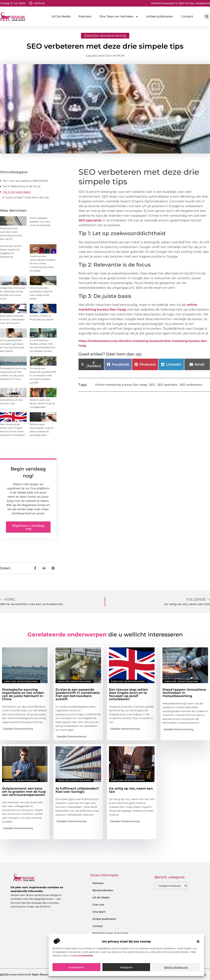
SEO (152, 384)
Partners (85, 16)
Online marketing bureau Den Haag (121, 384)
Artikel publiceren (159, 16)
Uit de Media (100, 897)
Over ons (98, 904)
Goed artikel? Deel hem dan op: (27, 197)
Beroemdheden (102, 890)
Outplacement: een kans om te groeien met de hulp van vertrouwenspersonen (24, 792)
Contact (187, 16)
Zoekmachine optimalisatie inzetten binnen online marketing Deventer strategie (42, 263)
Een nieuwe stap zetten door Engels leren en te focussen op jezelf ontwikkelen (128, 694)
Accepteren (76, 967)
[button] (198, 941)
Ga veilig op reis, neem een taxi (131, 790)
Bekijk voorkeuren (176, 967)
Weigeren (126, 967)
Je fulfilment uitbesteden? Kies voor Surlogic (77, 790)
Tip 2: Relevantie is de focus (22, 186)
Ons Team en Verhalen (118, 16)
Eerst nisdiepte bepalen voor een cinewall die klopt (40, 221)
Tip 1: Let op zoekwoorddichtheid (25, 180)
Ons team (99, 911)
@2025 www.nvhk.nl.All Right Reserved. (26, 974)
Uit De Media (61, 16)
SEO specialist (90, 220)
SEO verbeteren (191, 384)
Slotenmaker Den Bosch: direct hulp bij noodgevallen (42, 403)
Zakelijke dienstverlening (105, 36)
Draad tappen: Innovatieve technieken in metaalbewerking (184, 693)
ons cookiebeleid (83, 955)
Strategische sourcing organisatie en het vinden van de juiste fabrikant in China (23, 694)
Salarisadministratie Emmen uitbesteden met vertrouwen (12, 319)
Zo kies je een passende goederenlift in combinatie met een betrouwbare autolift (43, 375)
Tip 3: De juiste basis (17, 192)
